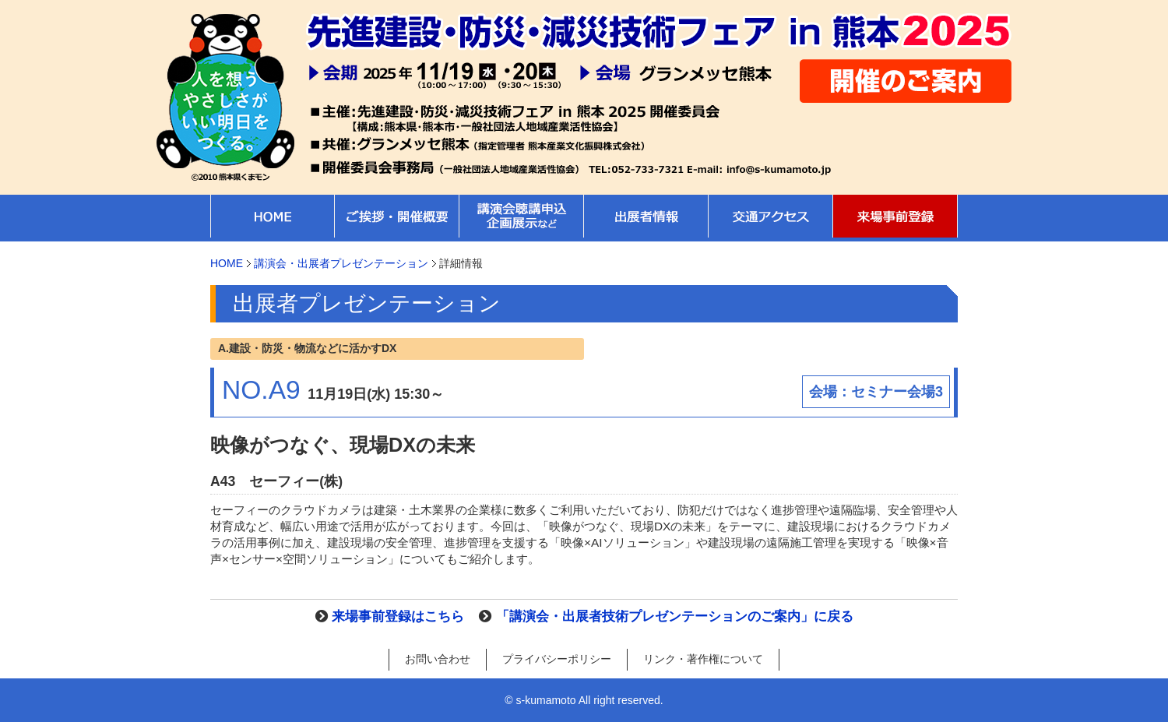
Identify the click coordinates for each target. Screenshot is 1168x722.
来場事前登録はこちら (398, 616)
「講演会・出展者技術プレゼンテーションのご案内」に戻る (674, 616)
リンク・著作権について (703, 659)
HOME (226, 263)
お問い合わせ (437, 659)
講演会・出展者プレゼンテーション (341, 263)
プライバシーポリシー (556, 659)
